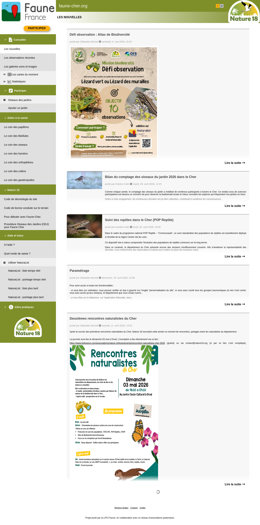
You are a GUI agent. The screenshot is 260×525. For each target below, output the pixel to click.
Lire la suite (235, 162)
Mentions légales (121, 508)
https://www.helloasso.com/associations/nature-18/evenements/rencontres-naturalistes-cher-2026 (117, 343)
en (222, 6)
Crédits (143, 508)
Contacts (133, 508)
